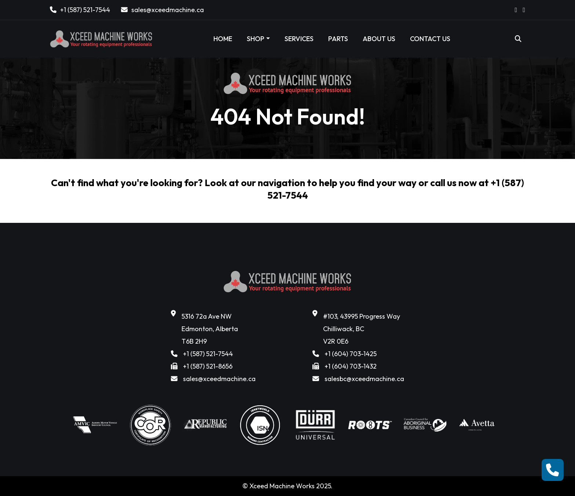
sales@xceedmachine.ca (167, 10)
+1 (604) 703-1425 (351, 354)
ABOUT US (379, 39)
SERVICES (299, 39)
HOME (222, 39)
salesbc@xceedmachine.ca (364, 378)
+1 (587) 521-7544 (85, 10)
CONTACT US (430, 39)
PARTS (338, 39)
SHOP (255, 39)
